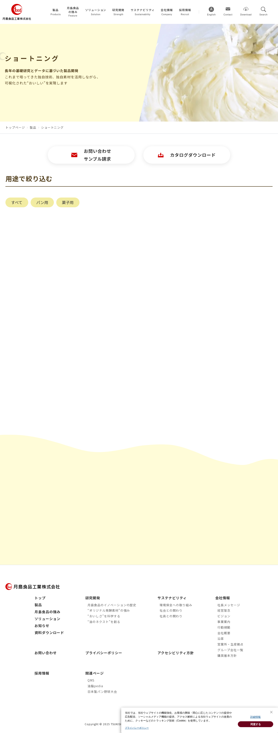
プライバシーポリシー (103, 652)
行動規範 (223, 627)
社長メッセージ (228, 605)
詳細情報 (255, 720)
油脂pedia (95, 686)
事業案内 (223, 621)
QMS (91, 680)
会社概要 (223, 633)
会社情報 (222, 597)
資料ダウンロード (49, 632)
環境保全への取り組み (176, 605)
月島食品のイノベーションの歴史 (112, 605)
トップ (40, 597)
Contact (227, 14)
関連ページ (94, 673)
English (211, 14)
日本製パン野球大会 (102, 691)
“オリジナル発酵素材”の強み (109, 610)
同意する (255, 728)
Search (264, 14)
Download (246, 14)
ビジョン (223, 616)
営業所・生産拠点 (230, 644)
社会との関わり (171, 610)
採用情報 (42, 673)
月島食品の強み (47, 611)
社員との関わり (171, 616)
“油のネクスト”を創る (104, 621)
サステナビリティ (172, 597)
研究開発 (92, 597)
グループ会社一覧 (230, 650)
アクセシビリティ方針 (175, 652)
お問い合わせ (46, 652)
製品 (38, 604)
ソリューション (47, 618)
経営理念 (223, 610)
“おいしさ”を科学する (104, 616)
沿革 (220, 638)
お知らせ (42, 625)
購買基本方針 (227, 655)
